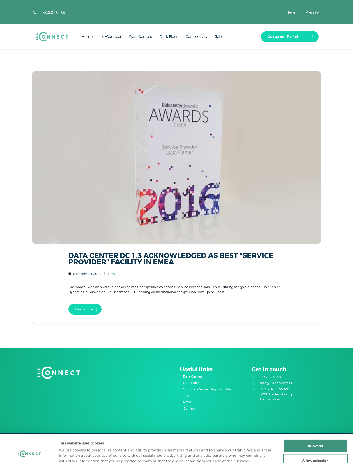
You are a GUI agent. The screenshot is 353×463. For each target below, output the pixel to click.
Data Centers (193, 376)
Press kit (312, 12)
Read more (84, 309)
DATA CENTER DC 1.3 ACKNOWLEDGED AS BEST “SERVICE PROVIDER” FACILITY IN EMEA (171, 259)
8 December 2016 (87, 274)
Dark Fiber (191, 383)
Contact (189, 408)
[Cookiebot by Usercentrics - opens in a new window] (29, 454)
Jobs (186, 395)
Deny (315, 451)
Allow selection (315, 436)
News (291, 12)
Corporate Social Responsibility (207, 389)
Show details (242, 451)
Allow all (315, 421)
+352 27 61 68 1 (55, 12)
